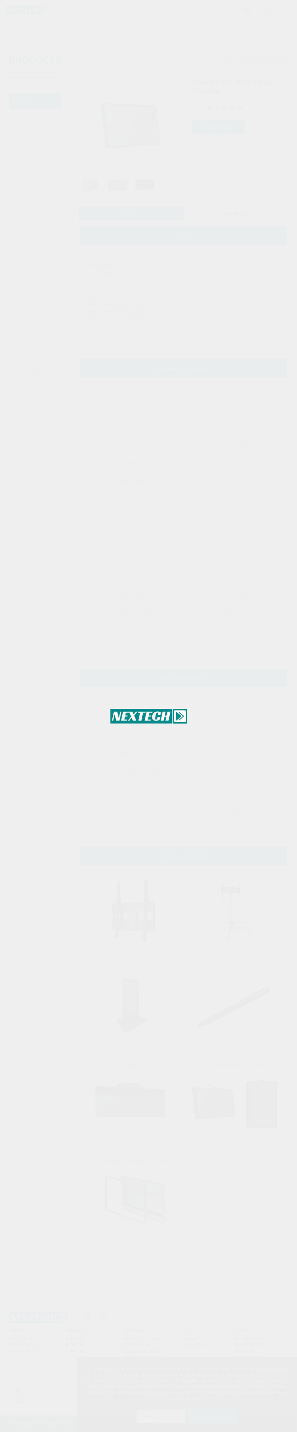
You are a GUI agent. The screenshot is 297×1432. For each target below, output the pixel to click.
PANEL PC (75, 1340)
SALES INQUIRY (248, 1340)
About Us (21, 1332)
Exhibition (187, 1340)
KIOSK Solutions (136, 1346)
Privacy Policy (23, 1346)
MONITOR (74, 1346)
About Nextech (24, 1340)
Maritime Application (141, 1340)
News (184, 1332)
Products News (192, 1346)
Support (245, 1332)
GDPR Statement (25, 1353)
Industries (135, 1332)
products (78, 1332)
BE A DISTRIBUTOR (251, 1346)
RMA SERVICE (247, 1353)
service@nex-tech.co (56, 1405)
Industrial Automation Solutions (142, 1355)
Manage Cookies (161, 1416)
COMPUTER (76, 1353)
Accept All (213, 1416)
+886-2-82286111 (51, 1392)
